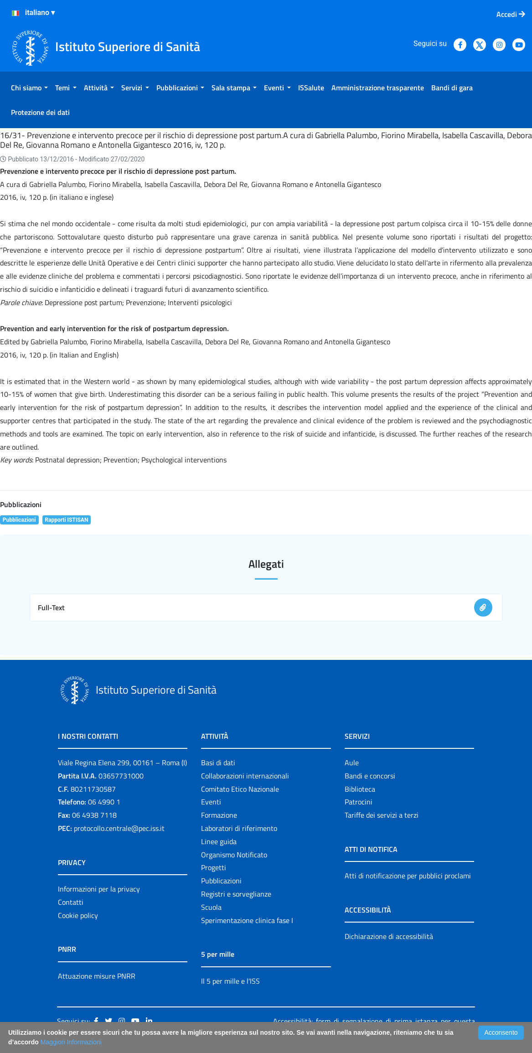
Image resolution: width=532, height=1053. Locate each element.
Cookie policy (78, 915)
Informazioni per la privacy (99, 888)
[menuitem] (29, 87)
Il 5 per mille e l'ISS (230, 980)
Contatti (70, 902)
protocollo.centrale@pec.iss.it (119, 828)
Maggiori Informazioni (71, 1042)
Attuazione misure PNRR (96, 975)
